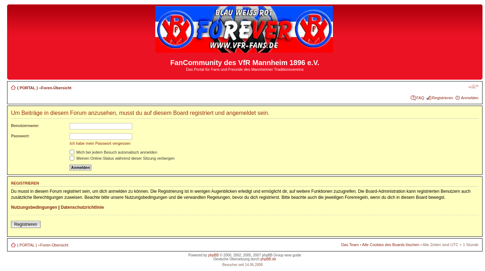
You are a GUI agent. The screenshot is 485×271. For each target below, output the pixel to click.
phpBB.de (268, 259)
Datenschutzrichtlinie (82, 207)
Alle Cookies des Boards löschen (390, 245)
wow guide (292, 255)
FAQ (420, 98)
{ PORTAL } (27, 88)
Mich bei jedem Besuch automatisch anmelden (113, 152)
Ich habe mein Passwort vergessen (100, 143)
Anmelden (470, 98)
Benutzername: (25, 125)
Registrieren (442, 98)
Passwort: (20, 136)
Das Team (350, 245)
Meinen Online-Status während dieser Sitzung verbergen (122, 158)
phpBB (213, 255)
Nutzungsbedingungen (34, 207)
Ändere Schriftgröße (473, 86)
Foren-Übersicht (56, 88)
